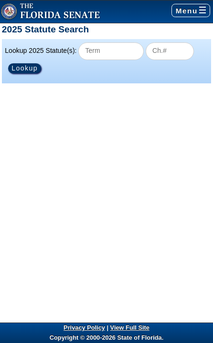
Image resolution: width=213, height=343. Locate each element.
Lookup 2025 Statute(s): (40, 50)
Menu (191, 11)
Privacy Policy (84, 327)
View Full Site (129, 327)
